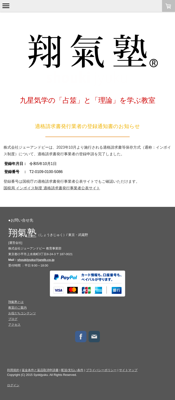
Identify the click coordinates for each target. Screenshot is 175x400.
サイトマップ (128, 370)
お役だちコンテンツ (22, 313)
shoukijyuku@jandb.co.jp (35, 260)
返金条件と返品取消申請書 (40, 370)
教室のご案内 (17, 307)
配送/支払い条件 (72, 370)
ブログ (12, 319)
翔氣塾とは (16, 302)
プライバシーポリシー (101, 370)
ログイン (13, 385)
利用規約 (13, 370)
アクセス (14, 324)
